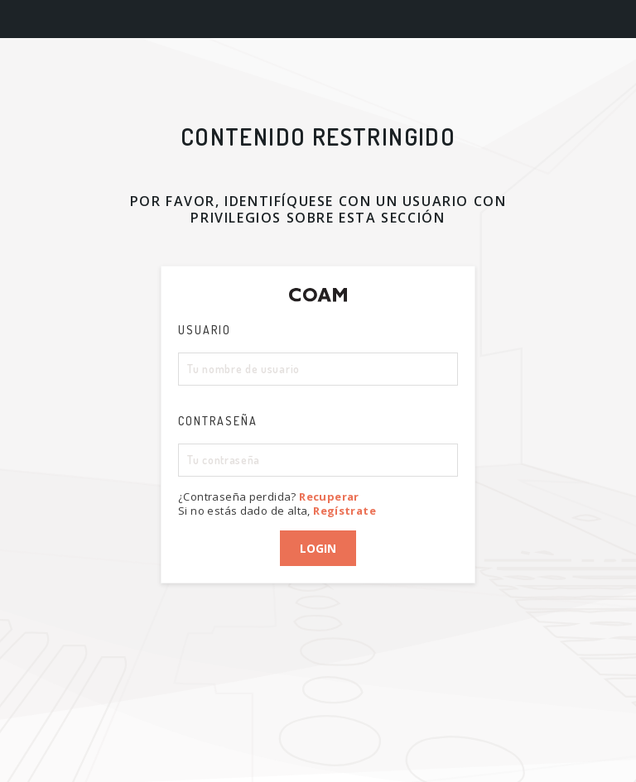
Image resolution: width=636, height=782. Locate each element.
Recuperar (329, 496)
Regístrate (344, 510)
